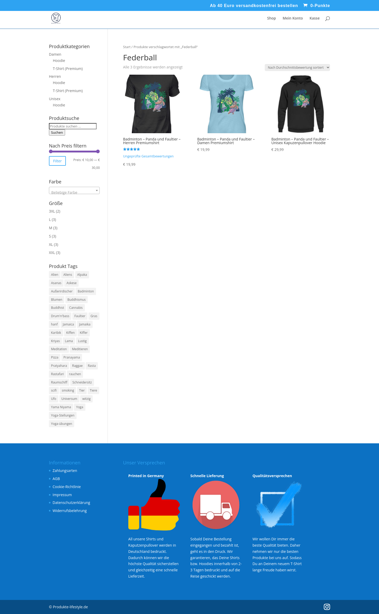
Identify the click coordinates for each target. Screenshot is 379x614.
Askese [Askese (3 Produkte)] (71, 283)
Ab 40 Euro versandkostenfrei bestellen (254, 6)
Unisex (54, 98)
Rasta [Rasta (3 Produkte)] (92, 365)
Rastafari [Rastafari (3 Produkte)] (57, 374)
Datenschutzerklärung (71, 502)
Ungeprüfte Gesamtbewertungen (148, 156)
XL (51, 244)
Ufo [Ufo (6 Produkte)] (53, 398)
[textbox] (74, 192)
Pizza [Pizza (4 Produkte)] (54, 357)
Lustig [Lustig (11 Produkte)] (82, 341)
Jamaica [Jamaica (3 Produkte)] (68, 324)
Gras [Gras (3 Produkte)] (94, 316)
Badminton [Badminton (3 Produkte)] (86, 291)
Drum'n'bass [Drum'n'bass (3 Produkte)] (60, 316)
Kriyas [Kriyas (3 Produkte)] (55, 341)
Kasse (314, 18)
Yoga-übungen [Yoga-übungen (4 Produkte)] (61, 423)
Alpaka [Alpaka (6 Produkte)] (82, 274)
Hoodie (59, 60)
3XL (52, 211)
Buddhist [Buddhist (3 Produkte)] (57, 307)
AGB (56, 478)
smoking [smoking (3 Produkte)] (68, 390)
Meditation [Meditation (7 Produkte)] (59, 349)
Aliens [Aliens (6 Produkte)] (67, 274)
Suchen (57, 132)
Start (127, 46)
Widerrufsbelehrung (70, 510)
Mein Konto (293, 18)
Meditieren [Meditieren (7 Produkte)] (80, 349)
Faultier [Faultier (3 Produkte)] (79, 316)
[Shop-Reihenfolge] (297, 67)
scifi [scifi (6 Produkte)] (54, 390)
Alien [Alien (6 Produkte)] (54, 274)
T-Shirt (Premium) (68, 68)
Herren (55, 76)
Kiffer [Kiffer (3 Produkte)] (83, 332)
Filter (57, 160)
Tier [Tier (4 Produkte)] (82, 390)
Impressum (62, 494)
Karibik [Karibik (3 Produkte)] (56, 332)
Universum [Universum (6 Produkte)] (69, 398)
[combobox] (74, 190)
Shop (271, 18)
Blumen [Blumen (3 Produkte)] (56, 299)
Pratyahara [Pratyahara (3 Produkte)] (59, 365)
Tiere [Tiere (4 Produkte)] (93, 390)
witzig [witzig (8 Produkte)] (86, 398)
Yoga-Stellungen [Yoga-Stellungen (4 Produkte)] (62, 415)
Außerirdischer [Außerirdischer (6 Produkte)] (62, 291)
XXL (52, 252)
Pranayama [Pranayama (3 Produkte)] (72, 357)
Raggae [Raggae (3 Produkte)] (77, 365)
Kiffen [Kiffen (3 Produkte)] (70, 332)
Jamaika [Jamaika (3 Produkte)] (85, 324)
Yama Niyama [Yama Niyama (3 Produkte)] (61, 407)
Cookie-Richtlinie (67, 486)
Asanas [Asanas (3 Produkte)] (56, 283)
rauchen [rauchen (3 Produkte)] (75, 374)
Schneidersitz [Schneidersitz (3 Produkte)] (82, 382)
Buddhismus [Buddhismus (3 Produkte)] (76, 299)
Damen (55, 54)
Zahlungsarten (65, 470)
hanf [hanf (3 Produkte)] (54, 324)
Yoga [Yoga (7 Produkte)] (79, 407)
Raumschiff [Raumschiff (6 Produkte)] (59, 382)
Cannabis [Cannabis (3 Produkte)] (76, 307)
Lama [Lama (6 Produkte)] (69, 341)
